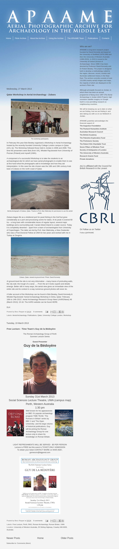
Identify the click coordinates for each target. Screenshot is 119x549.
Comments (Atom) (24, 543)
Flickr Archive (20, 38)
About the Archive (37, 38)
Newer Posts (13, 538)
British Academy (90, 135)
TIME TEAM (38, 416)
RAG (30, 524)
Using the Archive (56, 38)
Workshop (67, 315)
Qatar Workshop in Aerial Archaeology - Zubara (31, 94)
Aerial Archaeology (19, 315)
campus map (62, 400)
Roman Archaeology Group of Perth (42, 334)
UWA (62, 524)
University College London (52, 315)
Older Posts (67, 538)
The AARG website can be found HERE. (41, 302)
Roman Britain (54, 524)
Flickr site (90, 85)
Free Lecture (17, 524)
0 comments (38, 312)
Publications (93, 38)
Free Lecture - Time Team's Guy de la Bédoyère (31, 329)
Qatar (40, 315)
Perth (25, 524)
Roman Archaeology (40, 524)
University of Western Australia (98, 57)
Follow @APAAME (87, 233)
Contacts (105, 38)
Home (8, 38)
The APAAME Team (75, 38)
